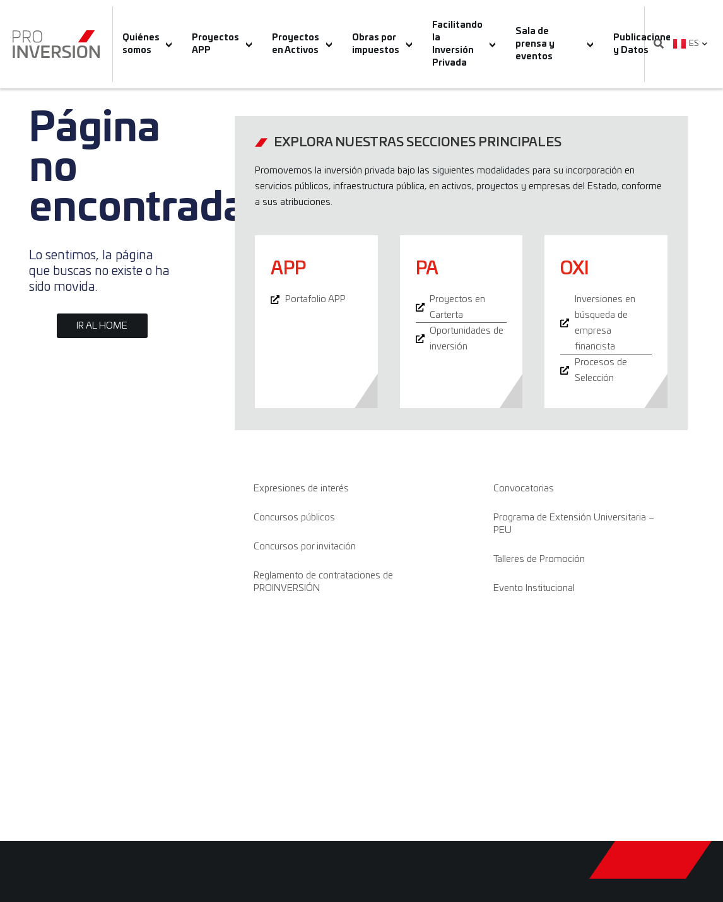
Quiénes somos (147, 44)
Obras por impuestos (382, 44)
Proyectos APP (222, 44)
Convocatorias (523, 488)
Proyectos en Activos (302, 44)
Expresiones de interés (301, 488)
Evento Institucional (534, 588)
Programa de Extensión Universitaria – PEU (573, 524)
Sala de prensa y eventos (554, 44)
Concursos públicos (294, 517)
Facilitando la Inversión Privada (463, 44)
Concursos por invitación (305, 546)
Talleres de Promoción (539, 559)
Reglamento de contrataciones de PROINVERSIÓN (323, 582)
